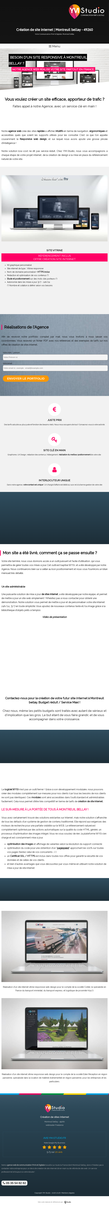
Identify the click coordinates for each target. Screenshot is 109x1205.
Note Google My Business (54, 1143)
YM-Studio (46, 1193)
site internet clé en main (56, 1168)
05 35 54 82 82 (14, 1183)
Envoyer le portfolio (26, 378)
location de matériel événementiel (46, 1078)
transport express (54, 990)
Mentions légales (68, 1193)
